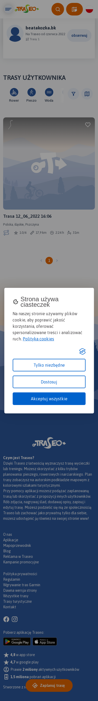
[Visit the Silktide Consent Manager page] (82, 351)
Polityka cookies (38, 338)
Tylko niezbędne (49, 365)
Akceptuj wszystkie (49, 398)
